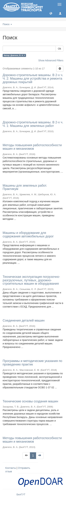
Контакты (10, 468)
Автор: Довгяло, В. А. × (14, 55)
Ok (59, 48)
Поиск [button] (7, 24)
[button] (51, 13)
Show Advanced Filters (50, 60)
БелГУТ (21, 494)
